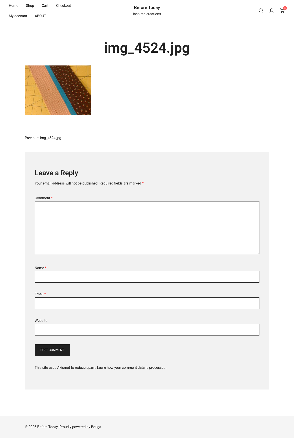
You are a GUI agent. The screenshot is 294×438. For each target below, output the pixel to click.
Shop (30, 6)
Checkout (63, 6)
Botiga (96, 427)
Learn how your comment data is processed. (131, 367)
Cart (45, 6)
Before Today (147, 7)
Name (41, 268)
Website (41, 321)
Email (40, 294)
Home (13, 6)
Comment (44, 198)
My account (18, 16)
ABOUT (40, 16)
